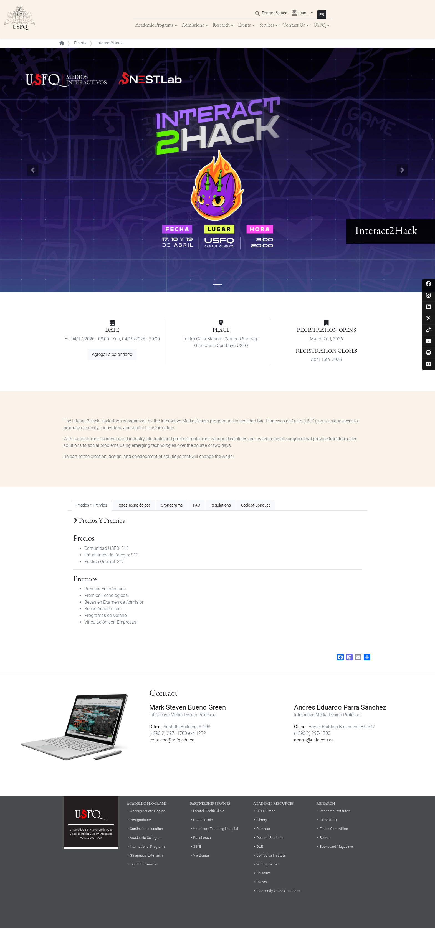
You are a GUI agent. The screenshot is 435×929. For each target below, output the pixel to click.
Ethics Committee (334, 829)
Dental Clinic (203, 820)
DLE (259, 847)
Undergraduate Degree (147, 811)
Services (266, 25)
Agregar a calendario (112, 354)
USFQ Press (265, 811)
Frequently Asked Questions (278, 891)
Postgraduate (140, 820)
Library (261, 820)
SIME (197, 847)
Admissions (193, 25)
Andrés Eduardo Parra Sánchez (340, 708)
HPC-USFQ (328, 820)
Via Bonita (201, 856)
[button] (32, 170)
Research (221, 25)
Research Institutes (335, 811)
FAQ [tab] (196, 505)
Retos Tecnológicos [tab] (134, 505)
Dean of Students (270, 838)
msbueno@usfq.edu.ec (171, 740)
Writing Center (267, 864)
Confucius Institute (271, 856)
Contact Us (293, 25)
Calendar (263, 829)
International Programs (148, 847)
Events (244, 25)
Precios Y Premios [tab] (91, 505)
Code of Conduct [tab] (255, 505)
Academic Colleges (145, 838)
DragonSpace (275, 13)
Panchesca (202, 838)
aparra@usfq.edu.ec (313, 740)
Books (324, 838)
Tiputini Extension (144, 864)
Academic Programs (154, 25)
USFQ (319, 25)
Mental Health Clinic (208, 811)
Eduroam (263, 873)
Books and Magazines (337, 847)
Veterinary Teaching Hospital (215, 829)
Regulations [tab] (220, 505)
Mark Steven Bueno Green (187, 708)
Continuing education (146, 829)
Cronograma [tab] (172, 505)
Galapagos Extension (146, 856)
